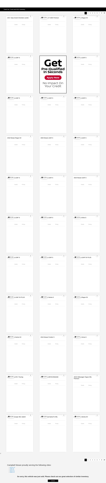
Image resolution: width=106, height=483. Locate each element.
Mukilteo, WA (12, 472)
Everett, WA (12, 469)
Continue (53, 480)
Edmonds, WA (12, 467)
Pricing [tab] (23, 24)
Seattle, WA (12, 468)
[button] (44, 18)
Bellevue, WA (12, 471)
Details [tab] (16, 24)
